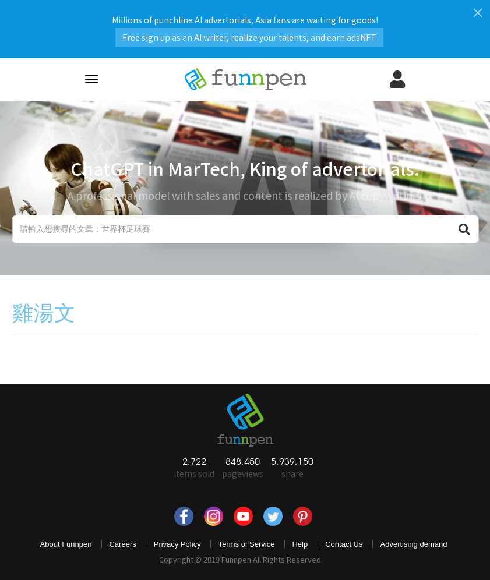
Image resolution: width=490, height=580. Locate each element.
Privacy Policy (177, 544)
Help (300, 544)
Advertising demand (413, 544)
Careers (122, 544)
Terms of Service (246, 544)
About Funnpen (66, 544)
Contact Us (343, 544)
